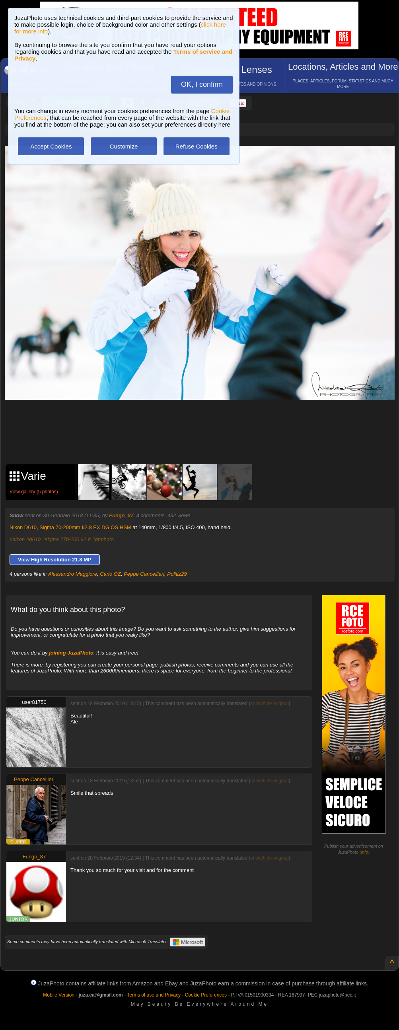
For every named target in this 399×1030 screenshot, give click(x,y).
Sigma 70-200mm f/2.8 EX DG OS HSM (85, 527)
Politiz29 (177, 574)
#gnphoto (103, 539)
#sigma (50, 539)
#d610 (33, 539)
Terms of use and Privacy (154, 995)
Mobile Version (58, 995)
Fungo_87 (121, 515)
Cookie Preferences (206, 995)
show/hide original (269, 703)
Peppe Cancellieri (144, 574)
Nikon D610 (23, 527)
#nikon (17, 539)
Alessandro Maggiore (72, 574)
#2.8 (86, 539)
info (364, 852)
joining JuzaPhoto (71, 653)
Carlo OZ (110, 574)
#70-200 (69, 539)
